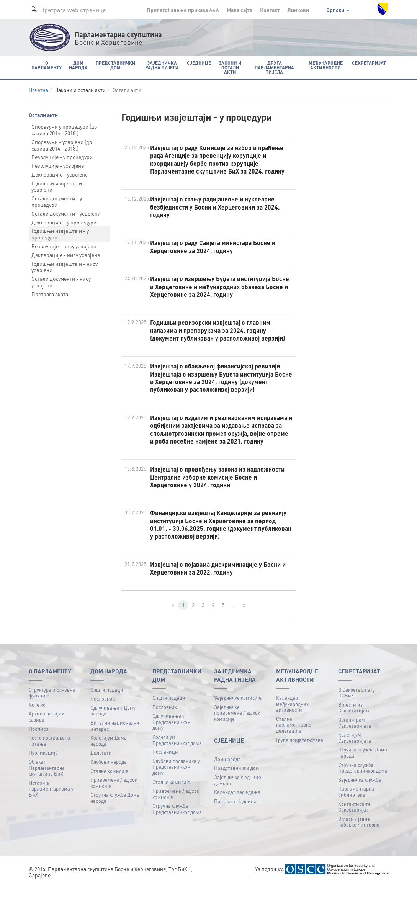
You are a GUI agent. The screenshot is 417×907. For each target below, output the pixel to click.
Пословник (102, 719)
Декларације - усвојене (59, 173)
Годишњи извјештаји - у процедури (60, 234)
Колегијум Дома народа (108, 761)
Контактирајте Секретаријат (354, 828)
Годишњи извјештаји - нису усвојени (64, 266)
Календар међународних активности (292, 724)
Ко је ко (37, 725)
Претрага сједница (235, 822)
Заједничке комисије (238, 718)
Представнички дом (236, 789)
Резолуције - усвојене (57, 165)
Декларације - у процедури (63, 221)
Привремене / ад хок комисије (113, 803)
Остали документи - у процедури (56, 201)
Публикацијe (43, 774)
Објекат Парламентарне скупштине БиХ (47, 788)
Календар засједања (237, 813)
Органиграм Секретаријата (354, 743)
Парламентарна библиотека (356, 813)
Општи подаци (106, 710)
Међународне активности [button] (326, 65)
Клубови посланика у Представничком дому (176, 788)
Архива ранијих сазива (46, 737)
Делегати (101, 774)
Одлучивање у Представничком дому (171, 742)
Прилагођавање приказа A (183, 10)
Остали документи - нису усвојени (61, 281)
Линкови (298, 10)
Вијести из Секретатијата (354, 728)
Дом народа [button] (77, 65)
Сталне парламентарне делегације (293, 746)
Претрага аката (49, 293)
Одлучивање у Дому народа (113, 731)
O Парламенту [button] (46, 65)
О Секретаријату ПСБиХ (356, 713)
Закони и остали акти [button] (228, 65)
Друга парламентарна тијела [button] (274, 67)
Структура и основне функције (52, 713)
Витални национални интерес (114, 746)
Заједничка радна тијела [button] (160, 65)
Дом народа (227, 780)
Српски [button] (337, 10)
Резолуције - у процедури (62, 156)
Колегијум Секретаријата (354, 758)
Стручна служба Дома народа (114, 819)
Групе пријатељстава (299, 761)
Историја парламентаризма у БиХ (51, 810)
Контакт (270, 10)
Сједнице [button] (196, 62)
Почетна (38, 90)
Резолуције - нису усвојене (63, 245)
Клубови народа (108, 782)
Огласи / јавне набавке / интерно (358, 843)
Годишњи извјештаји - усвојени (58, 186)
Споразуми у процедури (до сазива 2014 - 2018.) (64, 129)
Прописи (39, 750)
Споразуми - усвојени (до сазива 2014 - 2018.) (61, 144)
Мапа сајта (239, 10)
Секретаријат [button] (369, 62)
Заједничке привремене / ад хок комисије (237, 734)
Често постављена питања (49, 761)
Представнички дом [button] (114, 65)
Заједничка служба (359, 800)
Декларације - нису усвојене (65, 254)
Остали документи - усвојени (66, 213)
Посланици (165, 772)
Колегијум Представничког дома (177, 761)
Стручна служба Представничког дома (177, 830)
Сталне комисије (109, 792)
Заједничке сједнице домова (237, 801)
